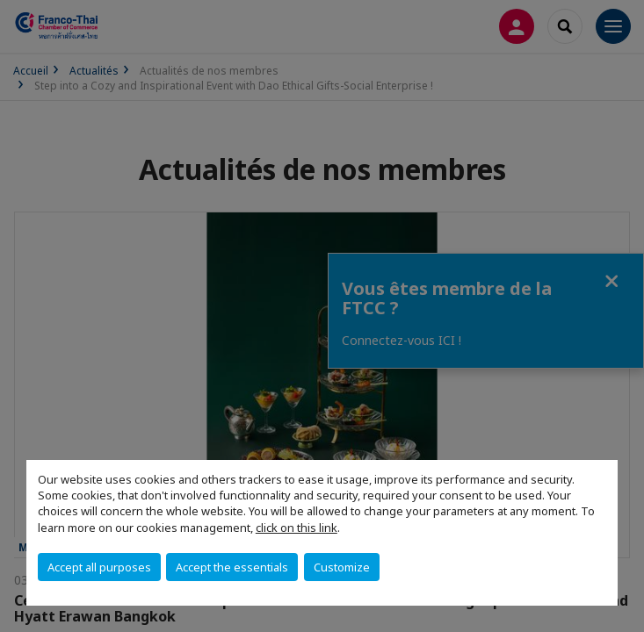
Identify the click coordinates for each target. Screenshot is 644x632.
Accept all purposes (99, 567)
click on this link (296, 527)
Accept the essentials (232, 567)
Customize (342, 567)
